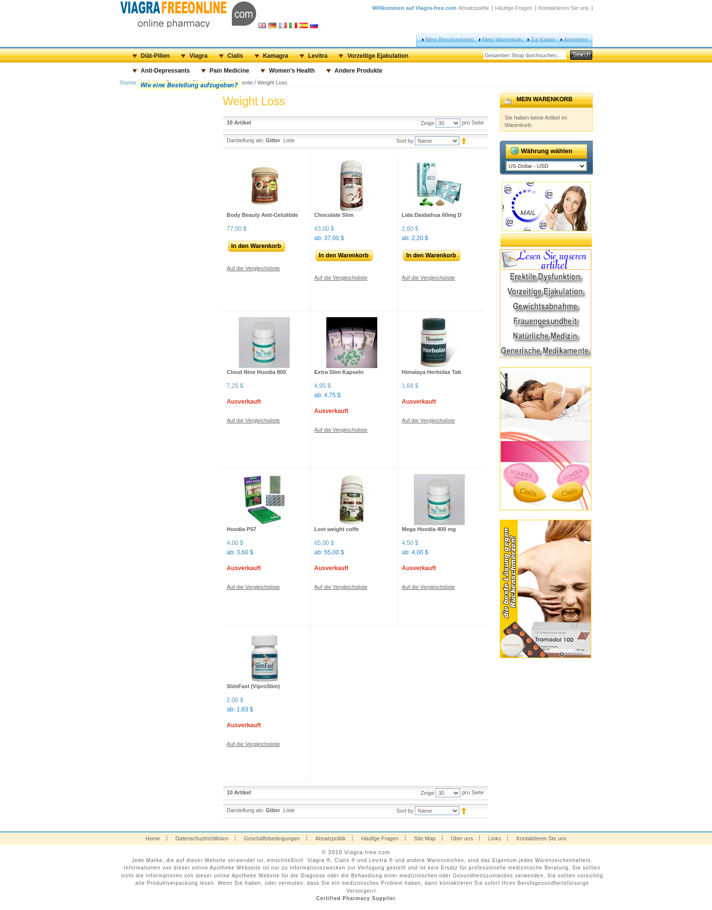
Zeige (428, 123)
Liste (289, 140)
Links (494, 838)
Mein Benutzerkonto (449, 39)
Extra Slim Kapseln (339, 372)
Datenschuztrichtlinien (202, 838)
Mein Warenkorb (502, 39)
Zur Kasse (543, 39)
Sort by (405, 141)
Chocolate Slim (334, 215)
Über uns (462, 838)
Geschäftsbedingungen (272, 838)
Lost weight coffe (336, 529)
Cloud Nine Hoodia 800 (256, 372)
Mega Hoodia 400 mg (429, 529)
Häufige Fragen (514, 8)
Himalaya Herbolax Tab (431, 372)
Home (152, 838)
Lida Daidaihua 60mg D (432, 215)
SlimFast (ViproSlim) (253, 686)
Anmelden (576, 39)
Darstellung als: (246, 140)
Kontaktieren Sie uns (563, 8)
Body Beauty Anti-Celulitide (262, 215)
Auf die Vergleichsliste (253, 268)
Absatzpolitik (473, 8)
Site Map (424, 838)
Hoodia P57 (242, 529)
